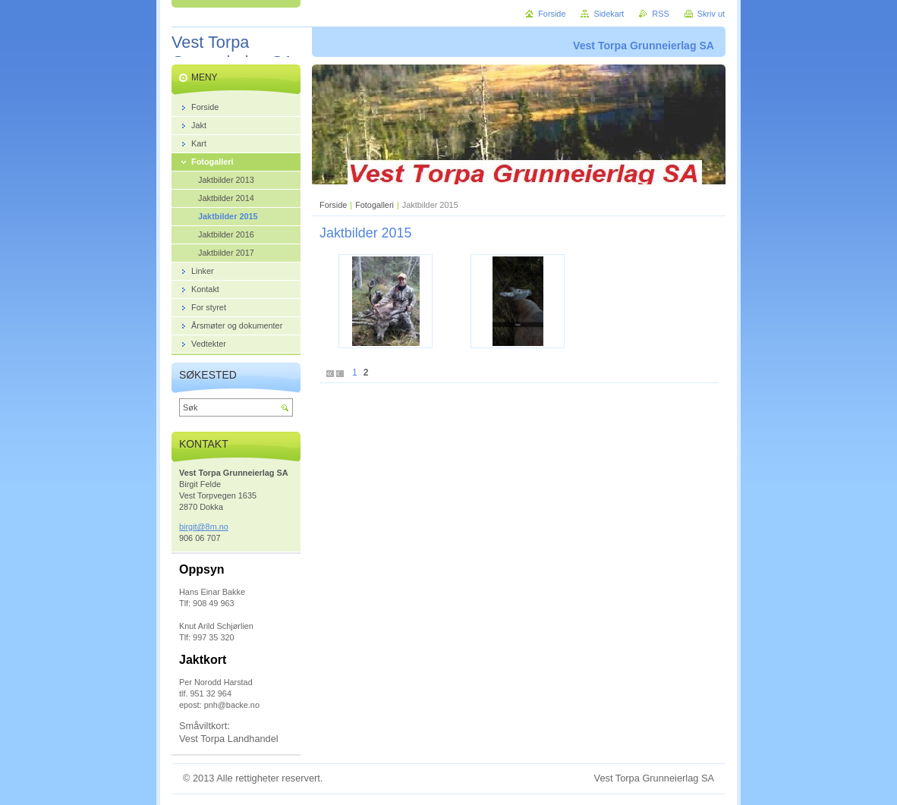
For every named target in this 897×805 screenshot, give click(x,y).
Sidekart (608, 13)
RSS (660, 13)
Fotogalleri (375, 204)
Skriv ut (711, 13)
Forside (333, 204)
